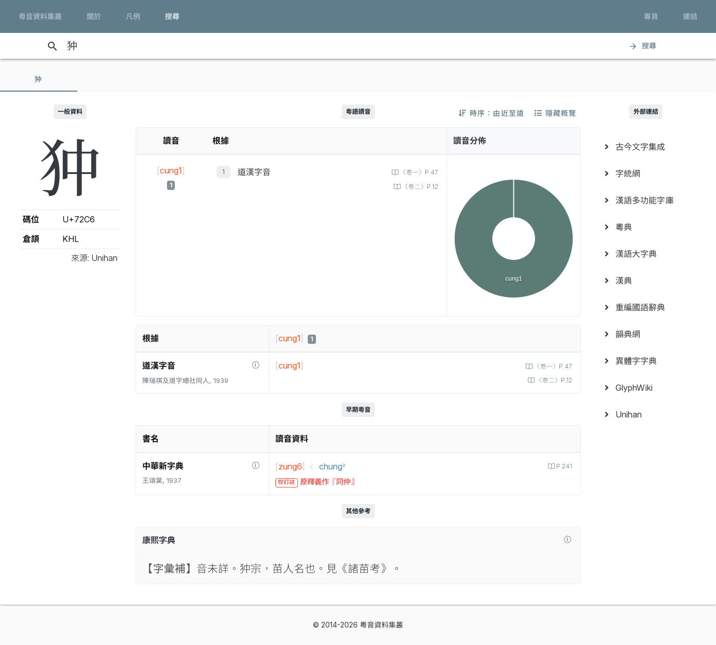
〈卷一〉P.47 (416, 172)
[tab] (38, 79)
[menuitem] (646, 146)
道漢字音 (254, 172)
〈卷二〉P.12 (417, 186)
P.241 (563, 466)
